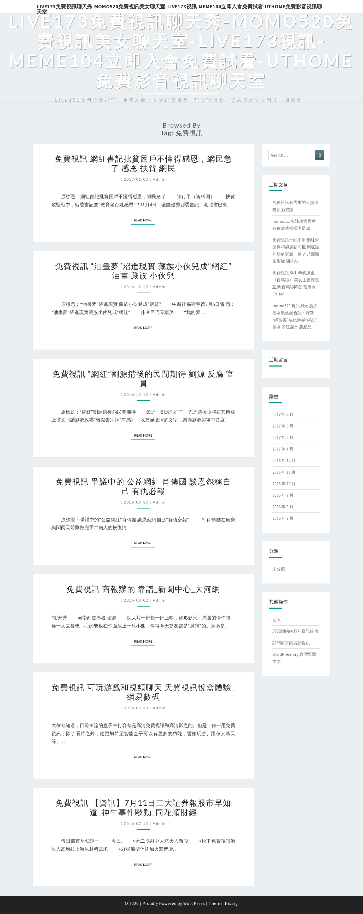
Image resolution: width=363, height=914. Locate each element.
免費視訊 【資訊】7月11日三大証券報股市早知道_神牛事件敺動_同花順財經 (143, 807)
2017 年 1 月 (283, 449)
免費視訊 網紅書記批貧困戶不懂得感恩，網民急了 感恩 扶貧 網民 (143, 163)
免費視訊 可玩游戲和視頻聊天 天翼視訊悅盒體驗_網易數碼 (143, 691)
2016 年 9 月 (283, 495)
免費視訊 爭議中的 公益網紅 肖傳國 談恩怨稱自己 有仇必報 (143, 486)
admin (159, 179)
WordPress (194, 903)
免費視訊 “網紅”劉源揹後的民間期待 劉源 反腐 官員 (143, 378)
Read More (144, 219)
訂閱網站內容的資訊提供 (295, 631)
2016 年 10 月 (284, 483)
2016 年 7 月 (283, 518)
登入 (276, 619)
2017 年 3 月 (283, 426)
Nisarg (231, 903)
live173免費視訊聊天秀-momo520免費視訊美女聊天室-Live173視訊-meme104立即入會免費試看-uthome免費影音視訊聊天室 (179, 8)
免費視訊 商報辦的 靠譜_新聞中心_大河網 (143, 588)
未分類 (278, 569)
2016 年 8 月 (283, 506)
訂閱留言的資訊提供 (291, 642)
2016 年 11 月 (284, 472)
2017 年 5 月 (283, 414)
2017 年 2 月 (283, 437)
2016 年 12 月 (284, 460)
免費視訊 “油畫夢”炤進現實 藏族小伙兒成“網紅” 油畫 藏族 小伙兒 (143, 270)
